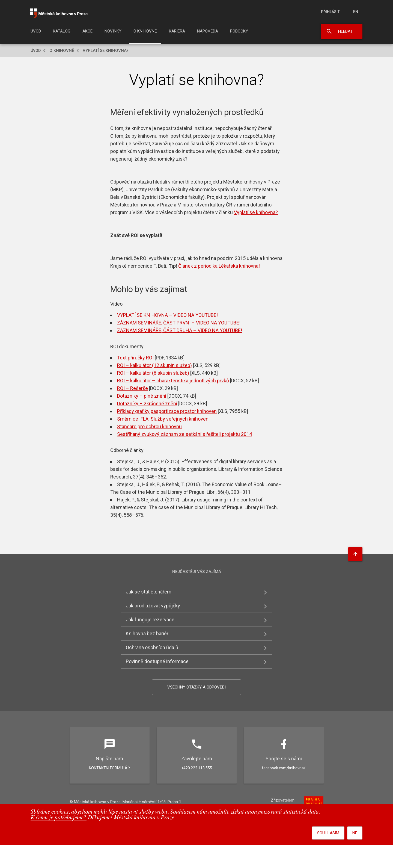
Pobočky (239, 31)
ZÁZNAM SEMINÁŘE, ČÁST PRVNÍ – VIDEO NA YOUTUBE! (178, 323)
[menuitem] (35, 33)
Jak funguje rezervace (150, 619)
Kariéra (177, 31)
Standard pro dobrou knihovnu (149, 426)
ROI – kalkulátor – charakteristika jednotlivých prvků (173, 380)
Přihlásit (330, 12)
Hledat (345, 31)
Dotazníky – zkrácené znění (147, 403)
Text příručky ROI (135, 358)
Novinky (113, 31)
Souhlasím (328, 833)
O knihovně (145, 31)
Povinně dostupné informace (157, 661)
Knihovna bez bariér (147, 633)
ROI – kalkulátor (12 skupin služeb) (154, 365)
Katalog (61, 31)
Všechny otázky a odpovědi (196, 687)
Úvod (36, 31)
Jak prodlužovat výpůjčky (153, 605)
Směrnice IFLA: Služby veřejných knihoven (163, 419)
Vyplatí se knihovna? (256, 212)
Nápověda (207, 31)
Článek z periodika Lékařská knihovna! (219, 266)
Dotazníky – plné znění (141, 396)
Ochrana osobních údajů (152, 647)
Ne (354, 833)
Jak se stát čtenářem (148, 592)
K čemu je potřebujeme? (59, 818)
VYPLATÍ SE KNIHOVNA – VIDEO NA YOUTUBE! (167, 315)
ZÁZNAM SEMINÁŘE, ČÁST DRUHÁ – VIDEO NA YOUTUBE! (179, 330)
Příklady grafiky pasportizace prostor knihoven (167, 411)
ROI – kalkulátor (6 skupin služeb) (153, 373)
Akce (87, 31)
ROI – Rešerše (132, 388)
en (355, 12)
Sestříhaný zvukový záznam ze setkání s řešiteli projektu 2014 (184, 434)
